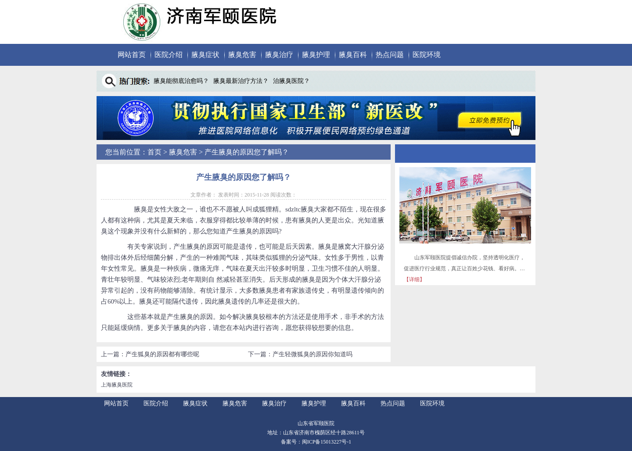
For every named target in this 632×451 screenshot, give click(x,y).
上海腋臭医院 (117, 385)
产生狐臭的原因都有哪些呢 (162, 354)
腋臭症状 (205, 54)
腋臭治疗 (279, 54)
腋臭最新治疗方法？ (241, 81)
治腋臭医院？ (291, 81)
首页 (154, 152)
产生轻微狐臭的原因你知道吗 (312, 354)
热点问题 (390, 54)
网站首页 (132, 54)
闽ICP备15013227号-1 (327, 442)
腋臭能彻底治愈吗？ (181, 81)
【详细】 (414, 279)
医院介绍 (168, 54)
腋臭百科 (353, 54)
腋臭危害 (242, 54)
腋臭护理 (316, 54)
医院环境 (427, 54)
